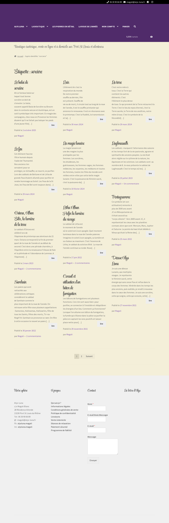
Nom (90, 404)
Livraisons (55, 416)
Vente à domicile (58, 420)
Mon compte (108, 26)
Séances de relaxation (61, 423)
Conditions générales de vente (64, 409)
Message (92, 436)
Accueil (20, 56)
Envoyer (93, 460)
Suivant (89, 356)
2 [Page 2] (81, 356)
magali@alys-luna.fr (134, 2)
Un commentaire (131, 183)
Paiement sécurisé (59, 427)
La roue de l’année (88, 26)
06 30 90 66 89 (114, 2)
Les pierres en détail (63, 26)
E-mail (91, 426)
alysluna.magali (25, 423)
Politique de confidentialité (63, 413)
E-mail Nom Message (98, 415)
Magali (21, 135)
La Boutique (38, 26)
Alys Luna (19, 26)
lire (52, 125)
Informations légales (60, 406)
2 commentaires (33, 268)
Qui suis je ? (56, 403)
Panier (126, 26)
